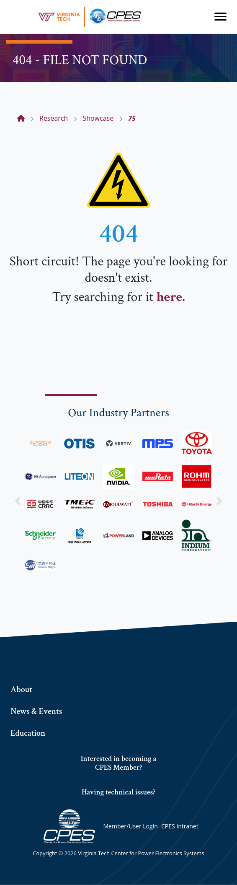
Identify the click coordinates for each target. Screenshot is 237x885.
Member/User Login (130, 826)
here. (170, 297)
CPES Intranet (179, 826)
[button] (18, 500)
